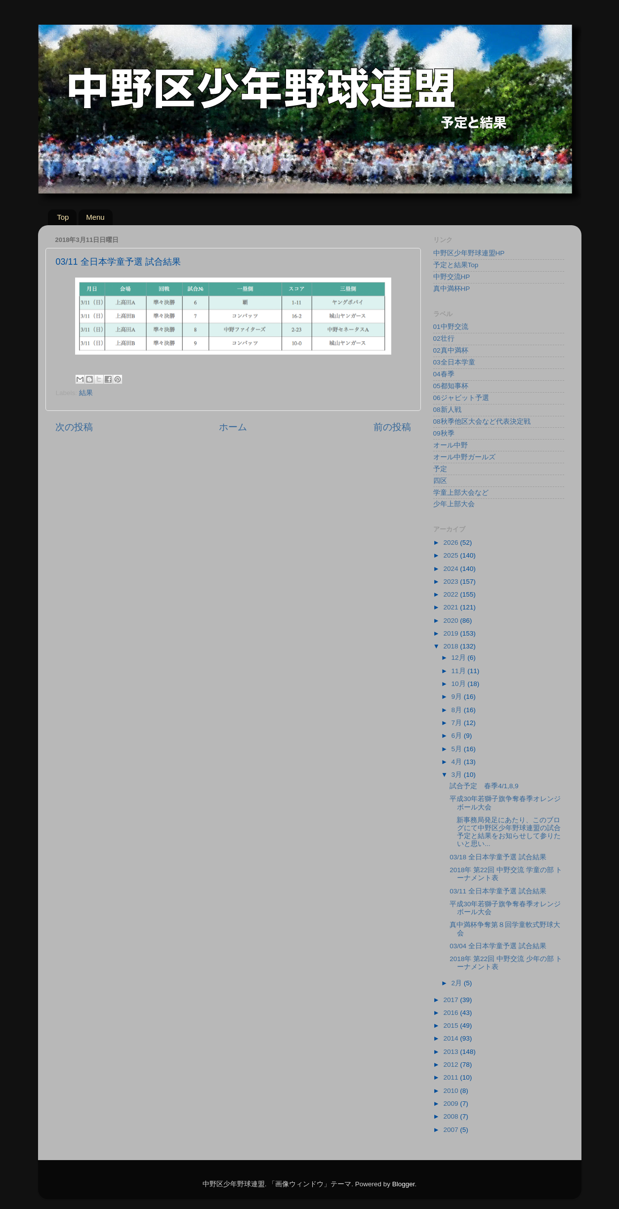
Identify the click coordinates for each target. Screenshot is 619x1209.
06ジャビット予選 (461, 398)
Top (63, 217)
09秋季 (443, 433)
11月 (460, 671)
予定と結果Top (456, 265)
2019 (451, 633)
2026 (451, 542)
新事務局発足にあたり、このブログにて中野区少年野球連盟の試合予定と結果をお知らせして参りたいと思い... (505, 832)
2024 (451, 568)
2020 (451, 620)
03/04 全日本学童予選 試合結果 (498, 946)
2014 (451, 1038)
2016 (451, 1012)
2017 (451, 1000)
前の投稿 (392, 427)
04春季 (443, 374)
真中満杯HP (451, 288)
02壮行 (443, 338)
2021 (451, 607)
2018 (451, 646)
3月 (458, 774)
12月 (460, 657)
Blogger (403, 1184)
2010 (451, 1090)
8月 (458, 710)
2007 (451, 1129)
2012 (451, 1064)
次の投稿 (74, 427)
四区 (440, 480)
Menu (95, 217)
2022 (451, 594)
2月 (458, 983)
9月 (458, 696)
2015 (451, 1025)
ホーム (233, 427)
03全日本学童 (454, 362)
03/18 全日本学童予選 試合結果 (498, 857)
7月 (458, 722)
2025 (451, 555)
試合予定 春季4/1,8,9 (484, 786)
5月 (458, 749)
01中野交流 (450, 326)
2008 (451, 1116)
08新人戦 (447, 409)
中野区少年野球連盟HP (469, 253)
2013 (451, 1051)
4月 (458, 762)
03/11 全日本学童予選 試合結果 (498, 891)
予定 (440, 469)
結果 (86, 393)
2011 (451, 1077)
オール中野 (450, 445)
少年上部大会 (454, 504)
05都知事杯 (450, 386)
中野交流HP (451, 277)
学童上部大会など (461, 492)
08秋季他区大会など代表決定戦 (482, 421)
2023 (451, 581)
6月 (458, 735)
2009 (451, 1103)
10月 (460, 683)
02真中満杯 (450, 350)
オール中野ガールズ (464, 457)
